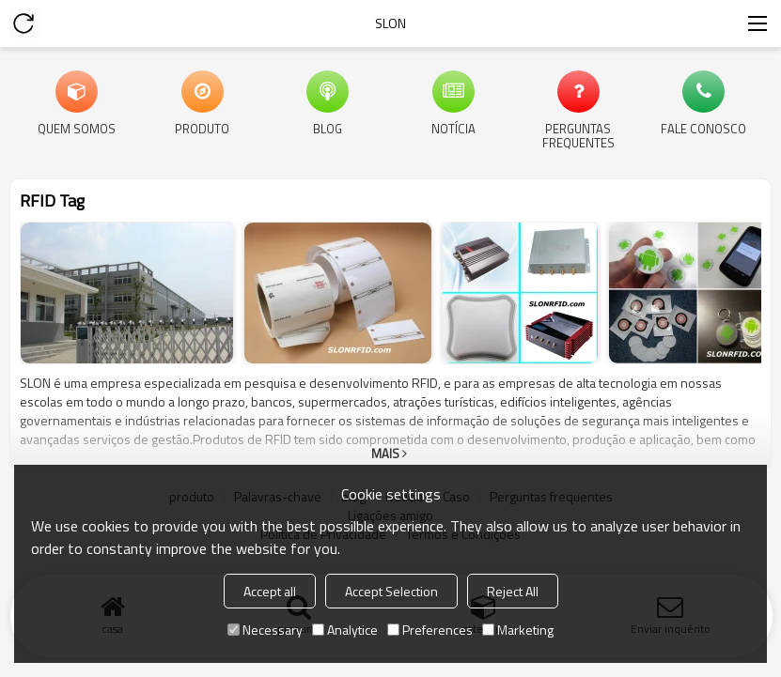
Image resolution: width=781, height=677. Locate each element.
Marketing (518, 629)
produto (202, 127)
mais (385, 453)
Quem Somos (77, 127)
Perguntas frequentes (578, 134)
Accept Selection (391, 591)
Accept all (269, 591)
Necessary (265, 629)
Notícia (453, 127)
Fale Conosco (703, 127)
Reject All (513, 591)
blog (327, 127)
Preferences (430, 629)
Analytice (345, 629)
